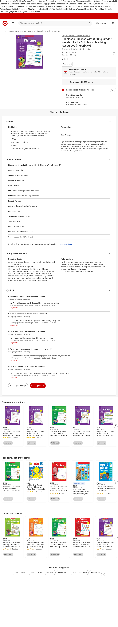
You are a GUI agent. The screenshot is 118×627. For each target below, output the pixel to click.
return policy (71, 271)
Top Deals (56, 9)
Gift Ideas (28, 6)
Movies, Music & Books (97, 4)
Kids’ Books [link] (50, 572)
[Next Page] (116, 426)
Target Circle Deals (68, 9)
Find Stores (35, 12)
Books (30, 31)
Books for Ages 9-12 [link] (97, 572)
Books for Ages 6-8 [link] (20, 572)
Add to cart (67, 64)
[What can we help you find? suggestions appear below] (55, 23)
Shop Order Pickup (92, 9)
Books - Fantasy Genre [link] (80, 572)
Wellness (39, 4)
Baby (10, 4)
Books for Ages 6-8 (53, 31)
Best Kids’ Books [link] (63, 572)
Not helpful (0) (46, 305)
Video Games (82, 4)
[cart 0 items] (113, 23)
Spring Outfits (11, 9)
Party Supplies (18, 6)
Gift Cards (36, 6)
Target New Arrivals (8, 1)
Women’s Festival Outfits (42, 9)
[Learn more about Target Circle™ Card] (89, 96)
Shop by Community (69, 6)
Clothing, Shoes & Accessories (43, 1)
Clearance (97, 6)
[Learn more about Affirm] (89, 103)
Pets (42, 6)
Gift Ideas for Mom (23, 1)
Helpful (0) (37, 305)
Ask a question (37, 386)
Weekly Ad (80, 9)
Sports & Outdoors (57, 4)
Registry (10, 12)
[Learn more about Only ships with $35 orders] (89, 82)
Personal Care (24, 4)
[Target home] (5, 23)
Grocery (105, 1)
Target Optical (83, 6)
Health (32, 4)
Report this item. (65, 244)
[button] (79, 483)
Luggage (46, 4)
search (89, 23)
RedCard (17, 12)
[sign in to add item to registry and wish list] (112, 90)
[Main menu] (13, 23)
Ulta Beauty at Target (52, 6)
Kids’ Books (40, 31)
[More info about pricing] (114, 53)
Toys (66, 4)
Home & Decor (62, 1)
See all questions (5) (18, 386)
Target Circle (26, 12)
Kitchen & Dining (74, 1)
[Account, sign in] (102, 23)
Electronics (72, 4)
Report (54, 305)
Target (4, 31)
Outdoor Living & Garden (91, 1)
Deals (91, 6)
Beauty (15, 4)
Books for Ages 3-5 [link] (36, 572)
